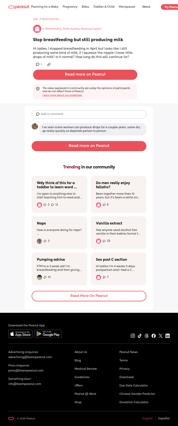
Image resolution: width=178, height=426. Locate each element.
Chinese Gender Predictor (137, 394)
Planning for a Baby (44, 7)
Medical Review (86, 369)
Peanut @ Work (85, 394)
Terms (123, 360)
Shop (78, 402)
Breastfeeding (50, 19)
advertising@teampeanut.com (30, 357)
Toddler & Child (104, 7)
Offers (79, 385)
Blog (78, 360)
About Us (81, 352)
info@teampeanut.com (24, 384)
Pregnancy (70, 7)
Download (126, 377)
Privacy (124, 369)
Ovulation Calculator (133, 402)
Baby (85, 7)
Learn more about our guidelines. (62, 95)
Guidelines (82, 377)
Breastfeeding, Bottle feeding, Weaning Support (73, 29)
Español (164, 418)
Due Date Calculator (133, 385)
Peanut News (128, 352)
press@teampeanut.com (25, 370)
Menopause (127, 7)
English (147, 418)
